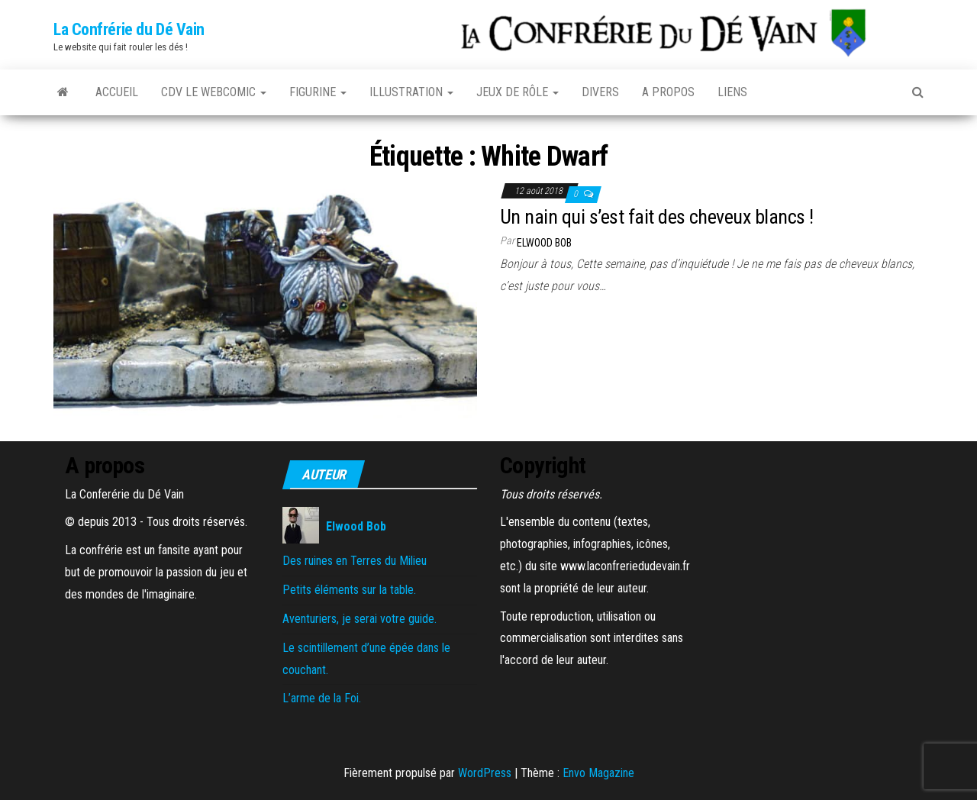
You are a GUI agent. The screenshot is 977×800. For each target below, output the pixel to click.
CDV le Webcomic (213, 92)
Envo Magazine (598, 773)
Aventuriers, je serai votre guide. (359, 618)
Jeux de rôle (517, 92)
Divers (600, 92)
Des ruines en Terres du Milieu (354, 560)
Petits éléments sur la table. (349, 589)
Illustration (411, 92)
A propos (668, 92)
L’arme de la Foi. (321, 698)
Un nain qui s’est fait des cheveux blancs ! (657, 216)
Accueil (116, 92)
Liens (732, 92)
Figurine (318, 92)
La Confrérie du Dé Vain (129, 29)
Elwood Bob (544, 243)
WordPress (484, 773)
